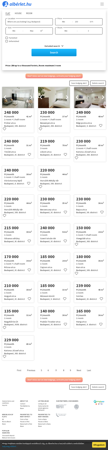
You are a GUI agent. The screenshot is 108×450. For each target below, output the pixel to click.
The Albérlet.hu (25, 406)
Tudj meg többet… (10, 446)
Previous (31, 370)
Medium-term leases (8, 438)
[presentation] (5, 98)
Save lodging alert (79, 83)
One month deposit (8, 435)
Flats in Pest (24, 419)
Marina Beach (6, 422)
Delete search (98, 83)
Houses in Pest (24, 422)
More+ (22, 408)
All (3, 419)
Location (11, 18)
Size (10, 27)
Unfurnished (14, 41)
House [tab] (18, 13)
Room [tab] (29, 13)
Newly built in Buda (44, 424)
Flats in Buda (42, 419)
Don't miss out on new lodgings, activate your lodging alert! (54, 76)
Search (54, 52)
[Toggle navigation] (102, 4)
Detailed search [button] (54, 46)
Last (89, 370)
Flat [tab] (7, 13)
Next (79, 370)
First (19, 370)
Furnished (13, 38)
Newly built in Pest (26, 424)
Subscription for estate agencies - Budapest (43, 408)
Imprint (4, 405)
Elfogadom (99, 444)
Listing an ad (42, 404)
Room (60, 27)
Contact (22, 404)
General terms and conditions (8, 402)
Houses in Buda (43, 422)
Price (60, 18)
